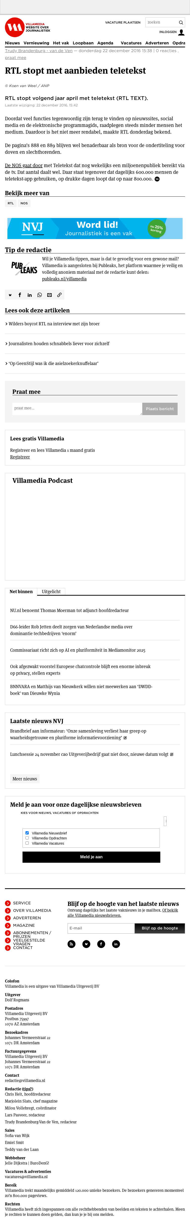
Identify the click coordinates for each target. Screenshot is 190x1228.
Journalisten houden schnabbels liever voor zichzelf (59, 343)
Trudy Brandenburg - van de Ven (38, 50)
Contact (23, 948)
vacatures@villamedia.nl (26, 1176)
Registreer (20, 457)
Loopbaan (83, 43)
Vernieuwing (36, 43)
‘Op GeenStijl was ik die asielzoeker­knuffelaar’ (53, 363)
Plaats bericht (160, 409)
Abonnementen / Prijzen (32, 935)
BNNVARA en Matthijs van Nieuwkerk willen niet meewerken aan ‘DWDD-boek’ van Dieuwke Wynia (81, 690)
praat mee (15, 57)
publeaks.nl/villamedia (64, 279)
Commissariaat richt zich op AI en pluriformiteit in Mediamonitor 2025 (77, 650)
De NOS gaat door (24, 165)
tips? (27, 1089)
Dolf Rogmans (17, 1000)
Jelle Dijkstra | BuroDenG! (27, 1163)
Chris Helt (13, 1094)
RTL (11, 203)
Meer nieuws (25, 779)
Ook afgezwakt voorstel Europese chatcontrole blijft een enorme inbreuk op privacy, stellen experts (80, 670)
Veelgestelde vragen (29, 942)
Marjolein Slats (18, 1101)
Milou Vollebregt (19, 1108)
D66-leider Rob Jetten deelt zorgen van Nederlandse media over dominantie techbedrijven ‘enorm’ (71, 630)
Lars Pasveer (15, 1115)
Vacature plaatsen (123, 22)
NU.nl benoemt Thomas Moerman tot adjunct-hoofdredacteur (69, 610)
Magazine (24, 925)
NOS (24, 203)
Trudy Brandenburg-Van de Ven (31, 1122)
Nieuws (12, 43)
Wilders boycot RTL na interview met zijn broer (54, 324)
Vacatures (131, 43)
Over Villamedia (32, 910)
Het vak (61, 43)
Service (22, 903)
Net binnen (21, 591)
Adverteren (157, 43)
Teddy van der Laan (22, 1149)
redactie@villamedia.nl (25, 1080)
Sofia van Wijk (17, 1135)
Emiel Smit (14, 1142)
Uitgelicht (51, 591)
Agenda (105, 43)
